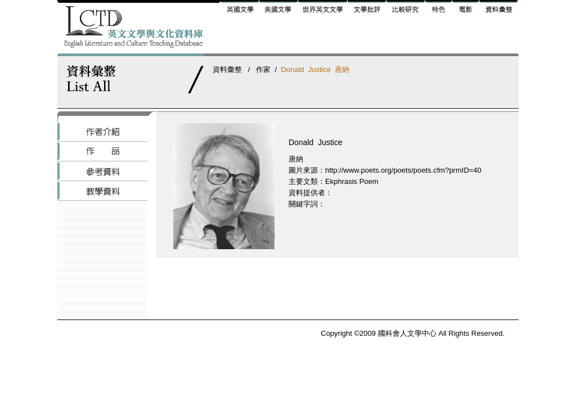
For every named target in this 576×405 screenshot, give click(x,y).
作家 (263, 69)
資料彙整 (227, 69)
